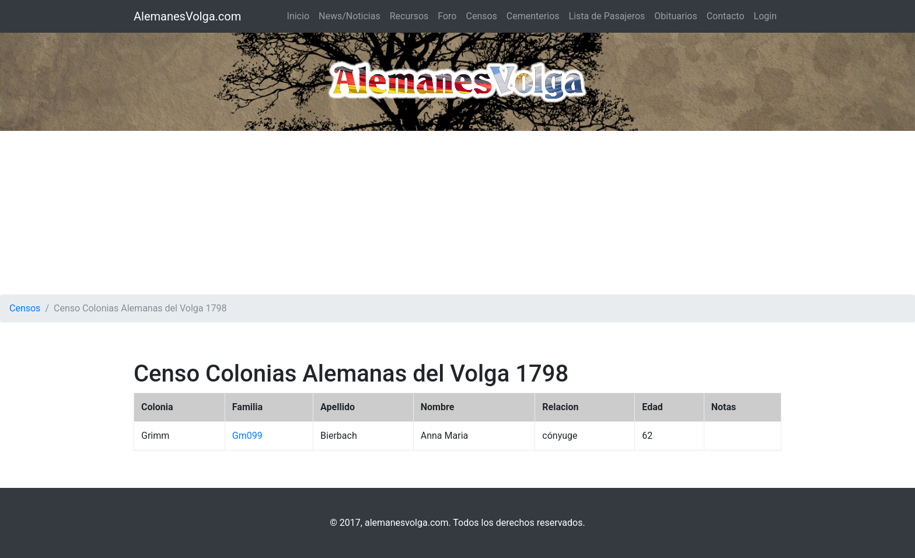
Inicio (298, 16)
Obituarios (675, 16)
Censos (481, 16)
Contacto (726, 16)
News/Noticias (349, 16)
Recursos (409, 16)
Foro (447, 16)
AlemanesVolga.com (187, 16)
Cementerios (533, 16)
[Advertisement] (457, 212)
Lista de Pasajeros (607, 16)
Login (765, 16)
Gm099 (247, 435)
